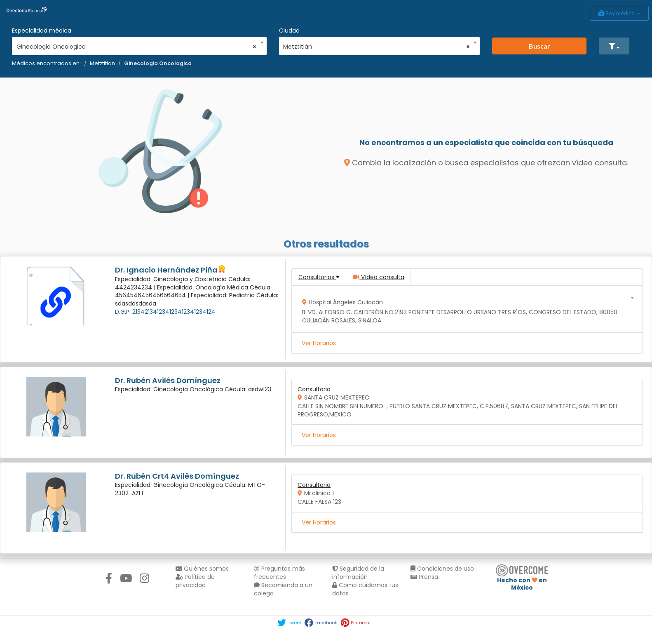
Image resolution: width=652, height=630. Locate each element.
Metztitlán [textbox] (376, 46)
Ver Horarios (319, 343)
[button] (614, 46)
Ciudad (289, 30)
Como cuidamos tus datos (365, 589)
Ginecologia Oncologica (158, 63)
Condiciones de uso (442, 568)
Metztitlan (102, 63)
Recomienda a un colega (283, 589)
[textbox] (464, 309)
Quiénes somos (202, 568)
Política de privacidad (195, 581)
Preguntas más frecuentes (279, 572)
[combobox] (136, 44)
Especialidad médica (41, 30)
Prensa (424, 577)
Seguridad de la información (358, 572)
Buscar (539, 46)
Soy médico (619, 12)
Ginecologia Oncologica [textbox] (136, 46)
